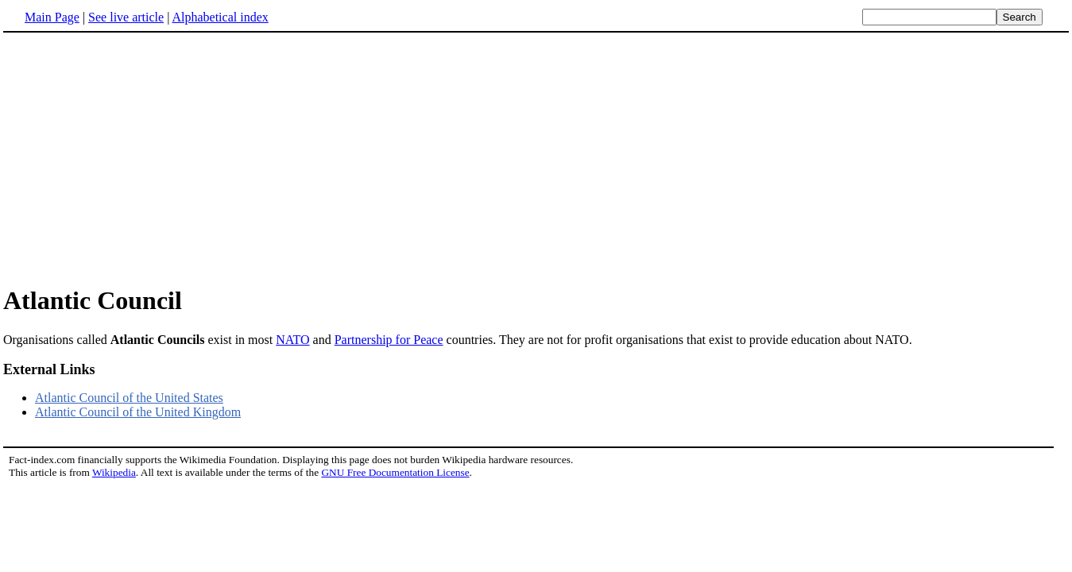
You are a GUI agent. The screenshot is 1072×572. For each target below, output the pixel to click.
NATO (292, 339)
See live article (126, 17)
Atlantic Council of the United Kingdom (138, 412)
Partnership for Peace (389, 339)
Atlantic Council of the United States (129, 397)
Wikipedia (114, 472)
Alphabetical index (220, 17)
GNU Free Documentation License (395, 472)
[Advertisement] (136, 158)
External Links (49, 369)
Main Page (52, 17)
